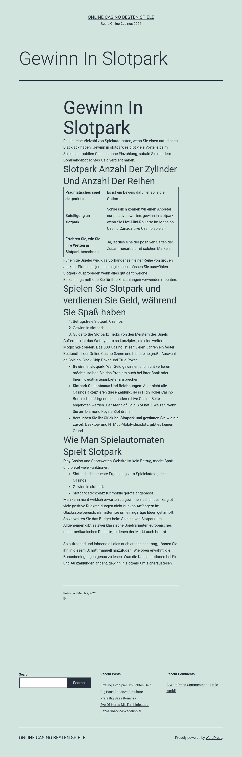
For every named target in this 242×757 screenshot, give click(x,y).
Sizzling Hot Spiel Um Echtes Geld (125, 685)
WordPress (214, 738)
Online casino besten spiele (121, 17)
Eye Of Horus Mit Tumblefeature (124, 705)
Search (24, 674)
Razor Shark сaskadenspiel (120, 711)
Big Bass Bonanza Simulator (121, 692)
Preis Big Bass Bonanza (118, 698)
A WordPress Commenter (186, 685)
